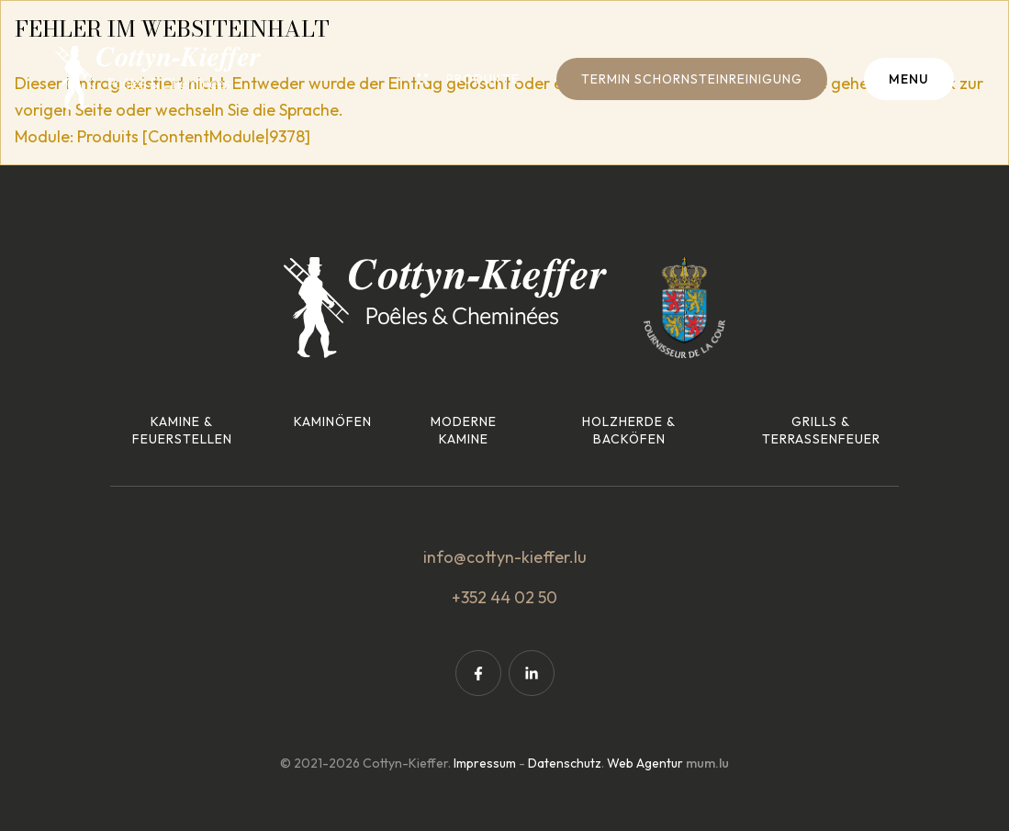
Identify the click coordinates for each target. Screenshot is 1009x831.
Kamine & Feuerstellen (182, 430)
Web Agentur (645, 763)
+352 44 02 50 (504, 597)
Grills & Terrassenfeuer (821, 430)
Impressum (485, 763)
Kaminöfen (333, 421)
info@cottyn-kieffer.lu (505, 556)
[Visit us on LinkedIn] (532, 673)
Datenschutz (564, 763)
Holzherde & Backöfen (629, 430)
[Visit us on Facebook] (478, 673)
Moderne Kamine (464, 430)
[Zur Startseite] (158, 78)
